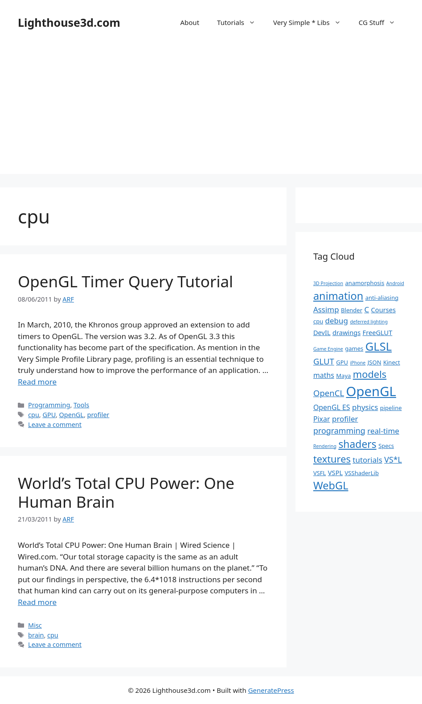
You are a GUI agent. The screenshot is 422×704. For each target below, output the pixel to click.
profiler (98, 414)
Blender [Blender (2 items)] (351, 310)
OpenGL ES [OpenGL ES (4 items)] (331, 407)
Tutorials (240, 22)
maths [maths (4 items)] (323, 375)
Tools (81, 405)
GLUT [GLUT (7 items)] (323, 361)
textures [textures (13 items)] (332, 458)
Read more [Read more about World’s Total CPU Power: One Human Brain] (37, 602)
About (189, 22)
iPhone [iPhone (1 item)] (358, 363)
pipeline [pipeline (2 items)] (391, 408)
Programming (49, 405)
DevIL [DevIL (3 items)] (322, 332)
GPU (49, 414)
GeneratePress (271, 690)
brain (36, 635)
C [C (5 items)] (366, 309)
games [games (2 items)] (354, 348)
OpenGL (71, 414)
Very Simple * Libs (311, 22)
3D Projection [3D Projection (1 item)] (328, 283)
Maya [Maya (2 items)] (343, 376)
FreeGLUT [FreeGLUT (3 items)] (378, 332)
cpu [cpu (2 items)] (318, 321)
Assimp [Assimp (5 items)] (326, 309)
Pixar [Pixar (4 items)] (321, 419)
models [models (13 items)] (369, 374)
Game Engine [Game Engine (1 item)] (328, 349)
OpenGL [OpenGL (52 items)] (371, 391)
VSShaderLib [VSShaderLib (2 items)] (362, 473)
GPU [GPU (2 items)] (342, 362)
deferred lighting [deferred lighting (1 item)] (369, 322)
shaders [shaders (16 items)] (357, 444)
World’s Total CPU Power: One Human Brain (126, 492)
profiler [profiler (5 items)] (345, 419)
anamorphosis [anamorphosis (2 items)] (365, 283)
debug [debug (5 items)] (336, 320)
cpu (33, 414)
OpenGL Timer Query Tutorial (125, 281)
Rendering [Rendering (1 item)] (324, 446)
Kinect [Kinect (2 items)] (391, 362)
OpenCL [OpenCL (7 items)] (328, 392)
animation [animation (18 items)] (338, 296)
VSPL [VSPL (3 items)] (335, 472)
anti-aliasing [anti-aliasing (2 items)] (382, 298)
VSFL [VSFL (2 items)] (319, 473)
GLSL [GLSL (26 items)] (378, 346)
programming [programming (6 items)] (339, 430)
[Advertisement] (211, 111)
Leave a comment (55, 424)
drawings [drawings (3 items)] (346, 332)
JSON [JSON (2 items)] (374, 362)
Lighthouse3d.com (69, 22)
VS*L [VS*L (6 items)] (393, 459)
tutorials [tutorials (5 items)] (367, 460)
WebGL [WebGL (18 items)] (330, 485)
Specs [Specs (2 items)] (386, 446)
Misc (35, 625)
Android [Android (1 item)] (395, 283)
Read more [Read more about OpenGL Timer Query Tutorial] (37, 382)
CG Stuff (381, 22)
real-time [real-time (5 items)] (383, 431)
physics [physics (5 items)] (365, 407)
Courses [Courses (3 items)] (383, 309)
